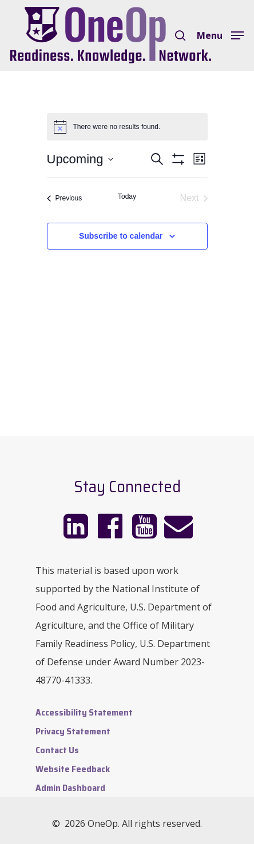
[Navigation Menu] (220, 34)
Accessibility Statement (84, 712)
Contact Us (57, 750)
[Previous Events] (64, 198)
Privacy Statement (72, 731)
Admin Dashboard (70, 788)
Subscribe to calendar (120, 235)
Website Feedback (72, 769)
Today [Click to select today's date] (127, 196)
